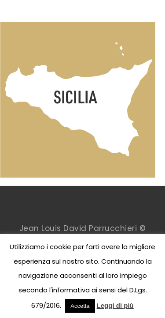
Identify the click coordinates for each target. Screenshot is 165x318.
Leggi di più (115, 305)
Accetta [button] (79, 306)
